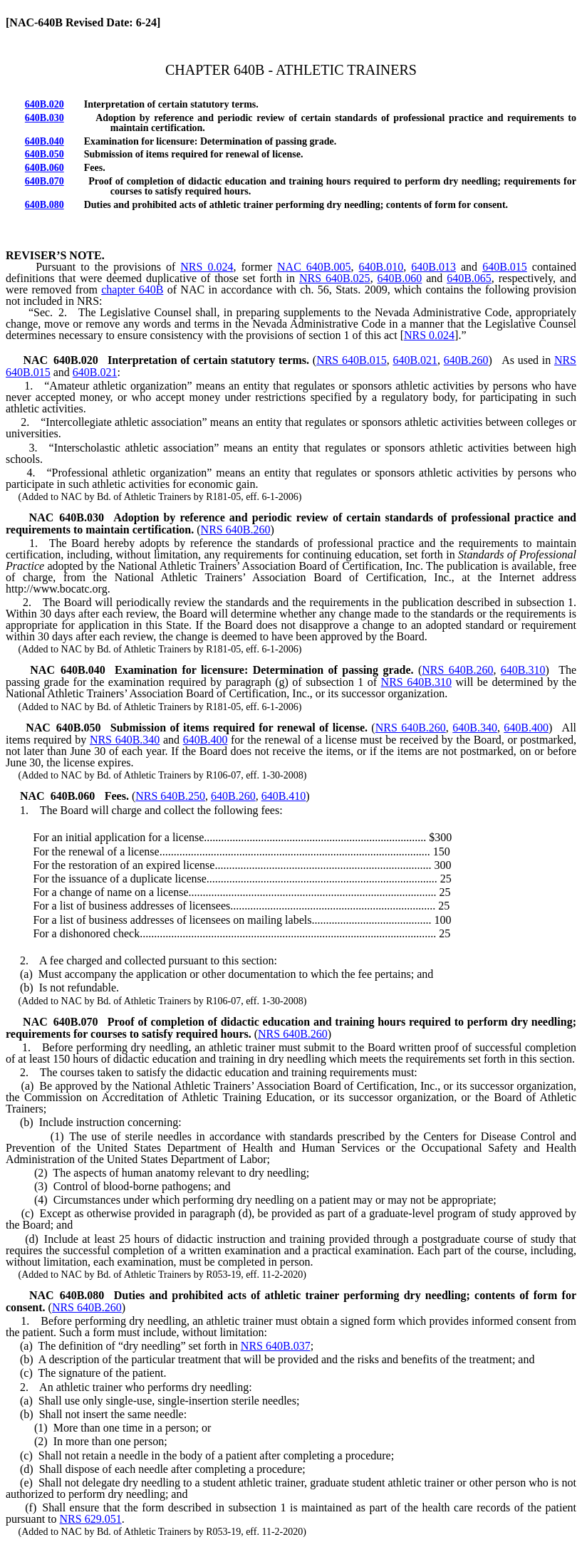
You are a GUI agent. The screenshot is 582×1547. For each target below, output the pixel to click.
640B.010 (381, 267)
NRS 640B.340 (125, 740)
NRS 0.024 (206, 267)
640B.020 (44, 104)
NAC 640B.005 (313, 267)
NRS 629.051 (91, 1519)
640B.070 (44, 181)
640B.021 (95, 372)
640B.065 (469, 278)
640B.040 (44, 141)
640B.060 (44, 167)
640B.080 (44, 204)
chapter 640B (132, 289)
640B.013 (433, 267)
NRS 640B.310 (416, 682)
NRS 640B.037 (276, 1346)
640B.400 (205, 740)
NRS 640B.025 (334, 278)
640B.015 (504, 267)
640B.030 (44, 118)
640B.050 (44, 154)
